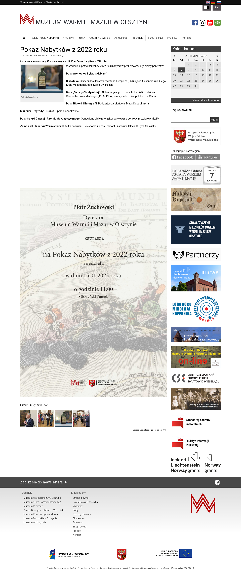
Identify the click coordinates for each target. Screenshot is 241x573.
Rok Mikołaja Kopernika (45, 37)
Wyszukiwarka (182, 109)
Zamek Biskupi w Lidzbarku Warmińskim (44, 510)
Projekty (172, 37)
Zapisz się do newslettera (44, 482)
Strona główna (81, 497)
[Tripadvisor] (217, 23)
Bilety (81, 37)
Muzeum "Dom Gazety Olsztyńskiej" (42, 502)
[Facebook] (195, 22)
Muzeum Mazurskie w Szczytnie (40, 518)
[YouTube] (210, 22)
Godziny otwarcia (99, 37)
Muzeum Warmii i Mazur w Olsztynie (37, 2)
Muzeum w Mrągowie (34, 522)
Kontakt (186, 37)
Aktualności (121, 37)
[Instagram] (202, 22)
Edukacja (138, 37)
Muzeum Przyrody (33, 506)
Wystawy (68, 37)
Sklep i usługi (155, 37)
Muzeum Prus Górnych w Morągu (41, 514)
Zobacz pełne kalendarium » (205, 100)
